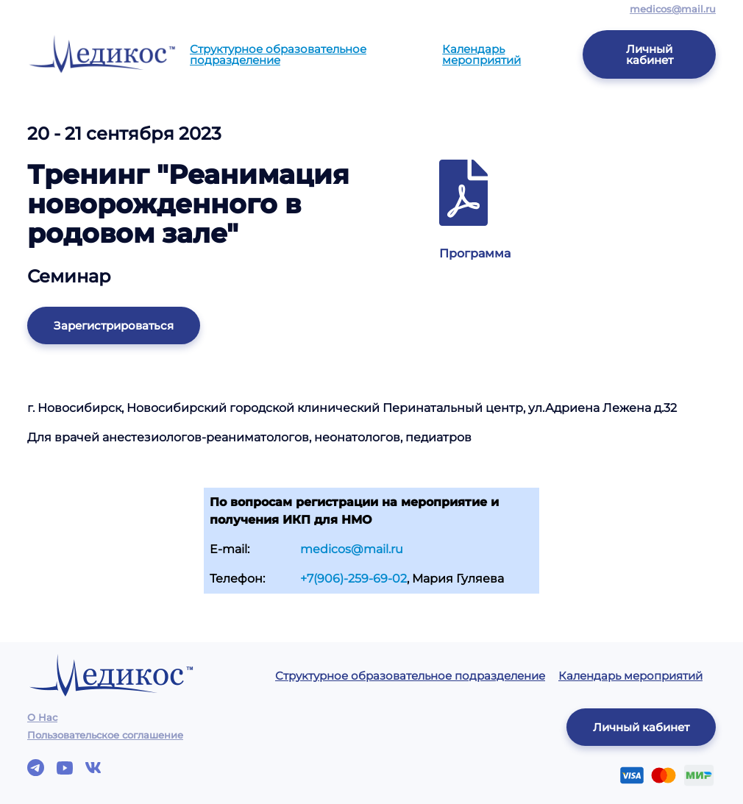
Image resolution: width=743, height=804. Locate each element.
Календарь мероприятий (481, 54)
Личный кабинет (649, 54)
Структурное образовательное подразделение (278, 54)
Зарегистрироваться (114, 325)
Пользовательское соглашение (105, 735)
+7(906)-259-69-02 (353, 579)
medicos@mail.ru (673, 9)
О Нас (42, 717)
